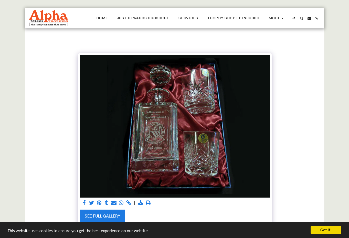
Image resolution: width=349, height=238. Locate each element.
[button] (294, 18)
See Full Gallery (102, 216)
